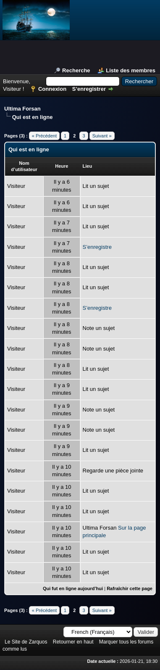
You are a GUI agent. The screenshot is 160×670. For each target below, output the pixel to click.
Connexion (52, 89)
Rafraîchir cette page (129, 588)
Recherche (76, 70)
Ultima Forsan (22, 109)
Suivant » (102, 135)
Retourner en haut (73, 642)
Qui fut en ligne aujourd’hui (73, 588)
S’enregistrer (89, 89)
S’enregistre (97, 247)
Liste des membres (130, 70)
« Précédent (44, 135)
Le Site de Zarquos (26, 642)
